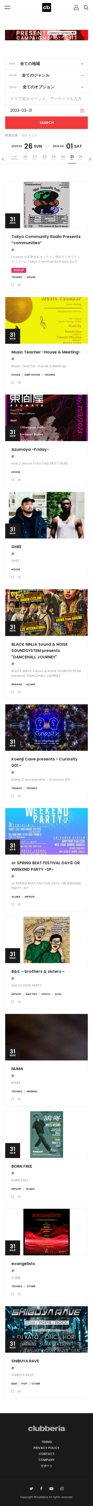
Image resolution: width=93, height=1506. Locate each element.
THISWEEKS (14, 158)
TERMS (46, 1442)
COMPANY (46, 1460)
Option (13, 87)
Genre (13, 75)
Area (12, 63)
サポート (47, 1466)
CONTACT (47, 1454)
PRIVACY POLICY (46, 1448)
